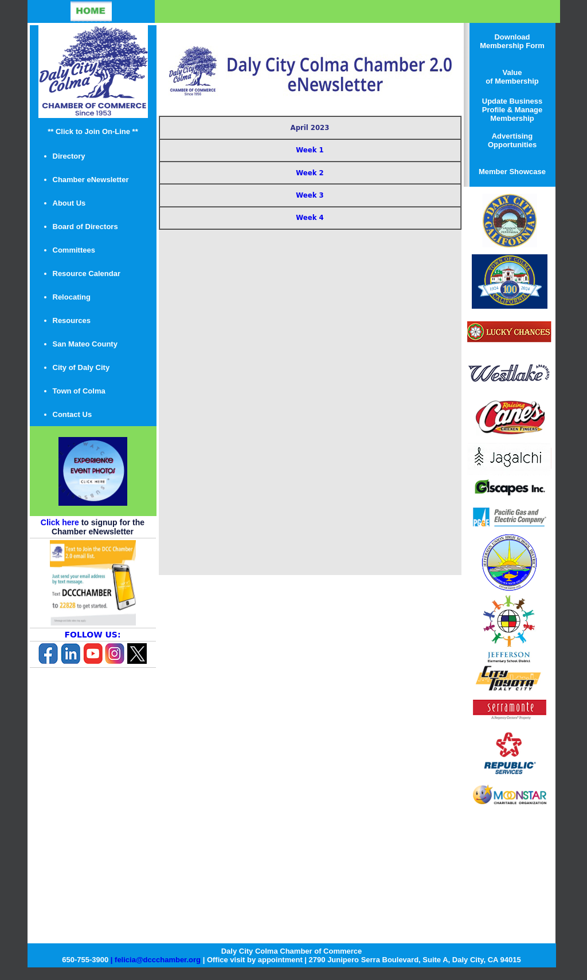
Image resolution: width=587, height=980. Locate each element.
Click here (60, 522)
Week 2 (309, 173)
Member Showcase (512, 171)
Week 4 (309, 218)
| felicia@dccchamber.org (156, 959)
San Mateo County (85, 344)
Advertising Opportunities (512, 140)
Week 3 (309, 195)
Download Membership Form (512, 41)
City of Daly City (81, 367)
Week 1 (309, 150)
